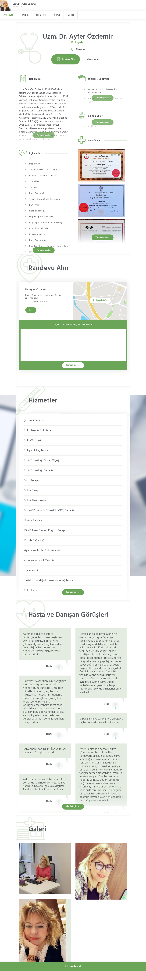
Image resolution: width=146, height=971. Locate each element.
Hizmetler (41, 15)
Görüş (57, 15)
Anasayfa (8, 15)
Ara (30, 310)
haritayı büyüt (100, 300)
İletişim (24, 15)
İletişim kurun (92, 59)
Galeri (71, 15)
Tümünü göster (102, 237)
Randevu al (73, 966)
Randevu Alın (66, 59)
